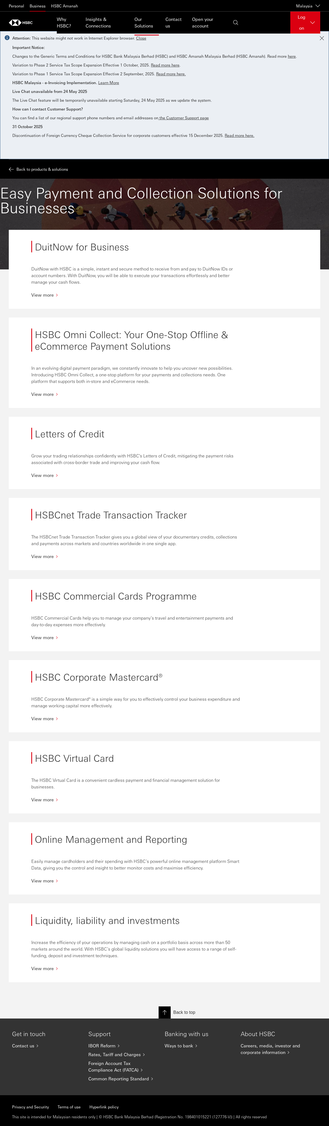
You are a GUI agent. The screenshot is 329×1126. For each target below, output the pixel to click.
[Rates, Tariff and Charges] (122, 1054)
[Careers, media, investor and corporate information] (274, 1049)
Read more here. (171, 73)
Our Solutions (143, 22)
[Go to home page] (22, 23)
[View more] (136, 295)
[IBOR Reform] (122, 1045)
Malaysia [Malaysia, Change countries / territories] (308, 5)
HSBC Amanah (64, 5)
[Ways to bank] (198, 1045)
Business (38, 5)
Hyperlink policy (104, 1106)
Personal (16, 5)
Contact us (173, 22)
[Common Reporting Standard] (122, 1078)
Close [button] (141, 37)
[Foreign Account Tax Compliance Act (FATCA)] (122, 1066)
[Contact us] (46, 1045)
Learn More (108, 82)
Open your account (202, 22)
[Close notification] (322, 38)
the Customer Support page (183, 117)
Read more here (165, 64)
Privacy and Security (30, 1106)
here (292, 56)
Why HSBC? (64, 22)
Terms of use (69, 1106)
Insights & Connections (98, 22)
